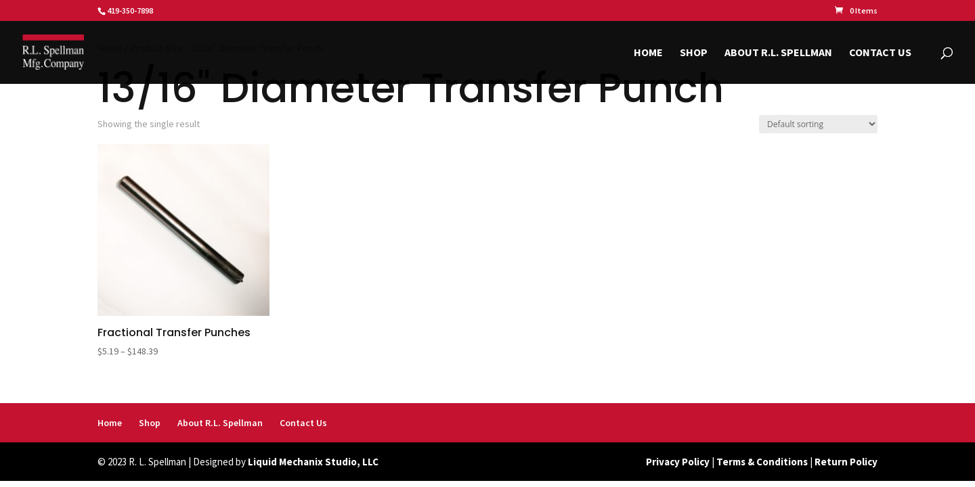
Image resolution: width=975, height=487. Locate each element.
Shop (694, 53)
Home (648, 53)
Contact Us (880, 53)
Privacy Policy (678, 461)
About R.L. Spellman (778, 53)
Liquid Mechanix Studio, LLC (313, 461)
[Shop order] (818, 124)
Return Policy (846, 461)
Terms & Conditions (762, 461)
